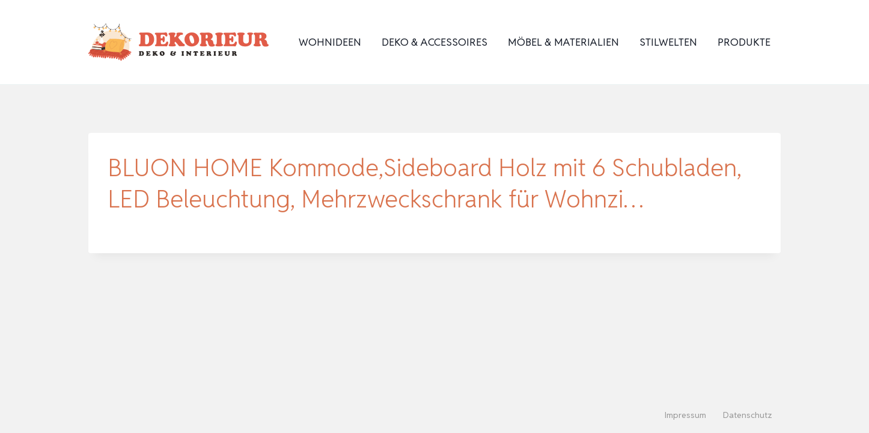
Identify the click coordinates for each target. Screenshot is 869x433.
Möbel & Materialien (563, 42)
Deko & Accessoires (434, 42)
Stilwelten (668, 42)
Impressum (685, 415)
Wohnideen (330, 42)
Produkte (744, 42)
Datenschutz (747, 415)
